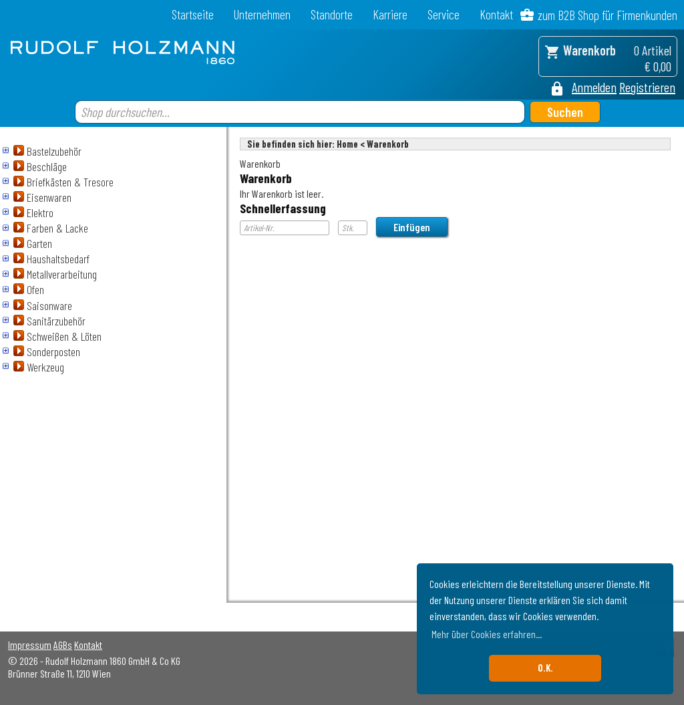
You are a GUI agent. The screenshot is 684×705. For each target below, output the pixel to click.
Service (444, 14)
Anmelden (594, 87)
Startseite (193, 14)
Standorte (332, 14)
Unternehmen (262, 14)
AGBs (62, 644)
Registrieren (647, 87)
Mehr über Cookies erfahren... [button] (487, 633)
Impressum (29, 644)
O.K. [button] (545, 668)
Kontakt (496, 14)
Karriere (390, 14)
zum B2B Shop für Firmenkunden (607, 15)
